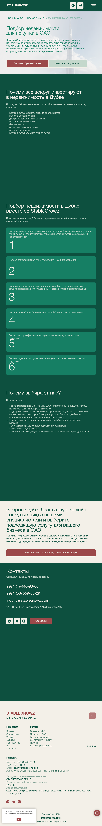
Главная (10, 731)
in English (91, 746)
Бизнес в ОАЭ (37, 731)
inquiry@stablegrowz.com (27, 600)
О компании (12, 734)
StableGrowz (17, 5)
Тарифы (10, 740)
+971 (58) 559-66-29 (23, 593)
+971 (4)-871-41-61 (15, 765)
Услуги (9, 737)
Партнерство (13, 743)
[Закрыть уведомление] (34, 810)
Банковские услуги (40, 737)
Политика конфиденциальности (51, 822)
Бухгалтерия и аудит (40, 740)
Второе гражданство (41, 746)
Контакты (11, 749)
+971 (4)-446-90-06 (22, 586)
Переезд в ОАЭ (38, 734)
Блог (8, 746)
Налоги (34, 743)
